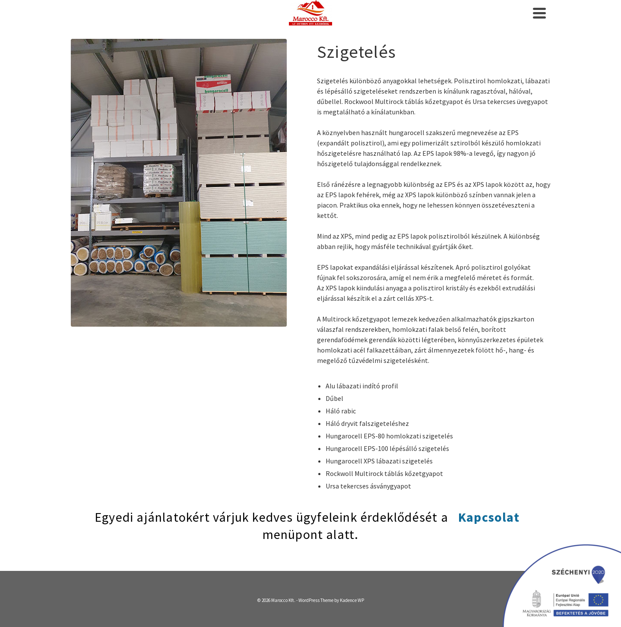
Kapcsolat (489, 517)
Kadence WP (352, 600)
